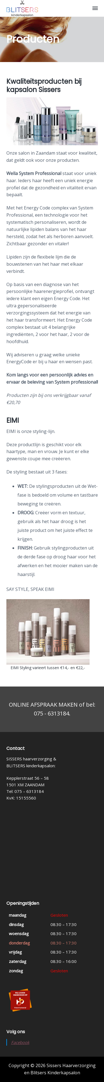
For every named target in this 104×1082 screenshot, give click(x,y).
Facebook (20, 1042)
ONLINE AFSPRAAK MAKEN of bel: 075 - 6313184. (52, 709)
